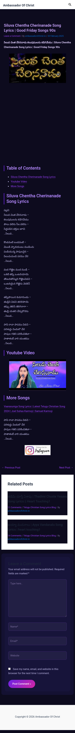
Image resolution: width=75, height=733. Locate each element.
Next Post (66, 467)
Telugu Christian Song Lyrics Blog (39, 507)
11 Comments (14, 507)
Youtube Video (19, 181)
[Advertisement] (37, 123)
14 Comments (14, 535)
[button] (70, 4)
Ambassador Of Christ (18, 5)
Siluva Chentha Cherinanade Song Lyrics (33, 176)
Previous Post (11, 467)
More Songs (17, 186)
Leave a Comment (12, 36)
